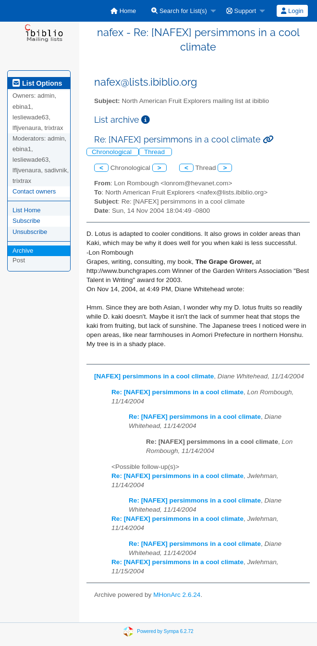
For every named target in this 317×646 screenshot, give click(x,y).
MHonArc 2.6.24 (176, 594)
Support (241, 10)
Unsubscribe (29, 231)
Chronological (113, 151)
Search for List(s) (179, 10)
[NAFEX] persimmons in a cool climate (154, 376)
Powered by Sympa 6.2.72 (165, 630)
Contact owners (34, 191)
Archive (22, 250)
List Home (26, 210)
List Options (37, 83)
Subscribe (26, 220)
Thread (155, 151)
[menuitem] (123, 11)
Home (123, 10)
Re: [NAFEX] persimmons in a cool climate (177, 392)
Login (292, 10)
